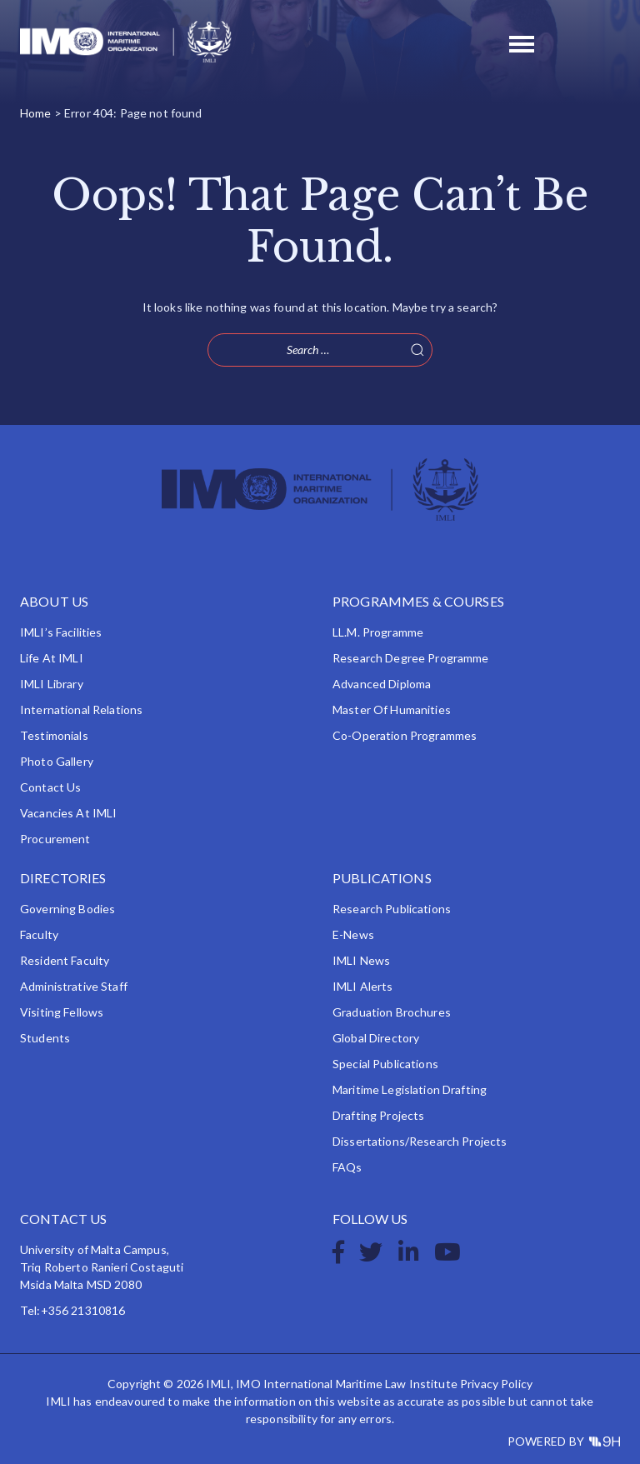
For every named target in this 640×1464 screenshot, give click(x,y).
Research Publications (391, 909)
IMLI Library (51, 684)
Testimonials (54, 735)
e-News (353, 934)
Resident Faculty (64, 960)
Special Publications (385, 1064)
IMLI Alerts (362, 986)
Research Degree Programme (410, 658)
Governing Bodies (67, 909)
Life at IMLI (51, 658)
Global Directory (375, 1038)
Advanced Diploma (381, 684)
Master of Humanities (391, 709)
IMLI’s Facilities (61, 632)
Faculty (39, 934)
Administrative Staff (74, 986)
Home (36, 113)
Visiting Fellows (61, 1012)
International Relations (81, 709)
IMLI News (361, 960)
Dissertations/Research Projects (419, 1141)
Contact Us (50, 787)
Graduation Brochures (391, 1012)
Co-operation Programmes (404, 735)
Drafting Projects (378, 1115)
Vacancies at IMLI (68, 813)
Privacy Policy (496, 1384)
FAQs (347, 1167)
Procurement (55, 839)
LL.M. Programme (377, 632)
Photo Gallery (56, 761)
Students (45, 1038)
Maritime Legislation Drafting (409, 1089)
